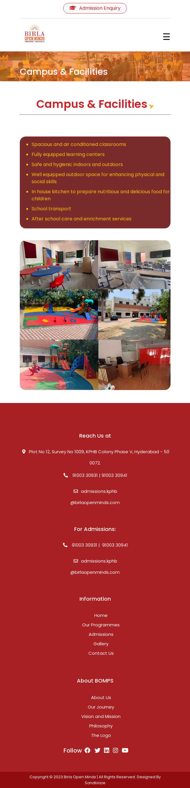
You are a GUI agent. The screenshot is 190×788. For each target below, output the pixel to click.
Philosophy (101, 726)
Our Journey (101, 707)
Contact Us (101, 653)
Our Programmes (101, 625)
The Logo (101, 735)
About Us (101, 697)
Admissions (101, 634)
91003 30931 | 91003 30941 (95, 475)
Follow (77, 750)
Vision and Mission (101, 716)
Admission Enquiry (95, 8)
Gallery (100, 644)
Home (101, 615)
